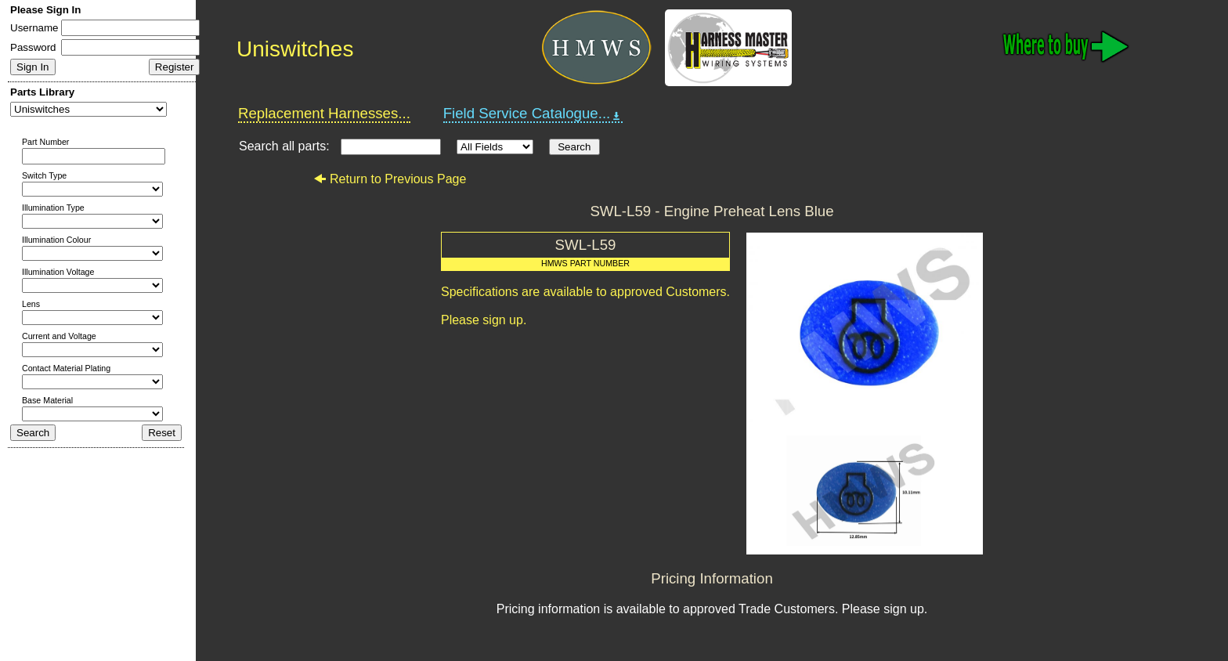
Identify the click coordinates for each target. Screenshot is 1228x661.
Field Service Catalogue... (533, 113)
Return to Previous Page (389, 179)
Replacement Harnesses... (324, 113)
